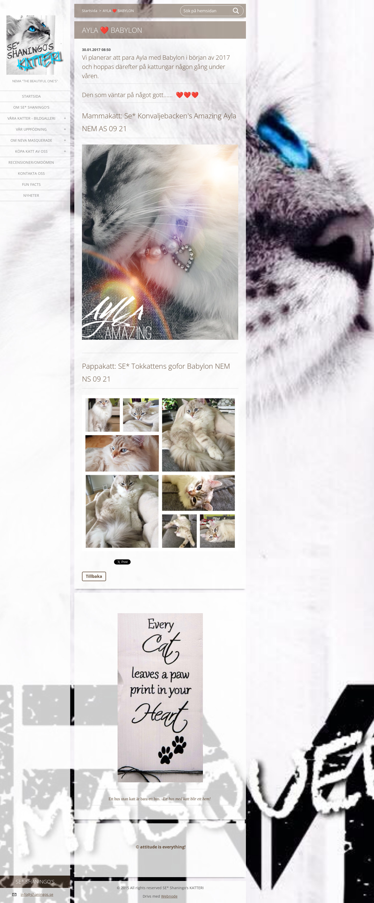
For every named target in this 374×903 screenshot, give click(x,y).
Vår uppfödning (31, 129)
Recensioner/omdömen (31, 162)
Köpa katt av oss (31, 151)
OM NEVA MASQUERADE (31, 140)
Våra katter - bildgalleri (31, 118)
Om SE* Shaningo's (31, 107)
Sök (236, 11)
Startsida (31, 96)
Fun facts (31, 184)
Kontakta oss (31, 173)
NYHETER (31, 195)
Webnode (169, 896)
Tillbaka (94, 576)
